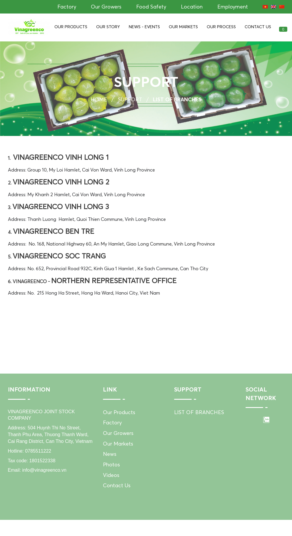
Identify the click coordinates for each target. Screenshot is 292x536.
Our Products (70, 26)
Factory (66, 6)
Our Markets (183, 26)
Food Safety (151, 6)
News (109, 460)
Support (130, 100)
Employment (232, 6)
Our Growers (106, 6)
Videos (111, 481)
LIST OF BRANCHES (199, 418)
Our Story (108, 26)
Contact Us (258, 26)
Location (192, 6)
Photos (111, 470)
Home (99, 100)
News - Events (144, 26)
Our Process (221, 26)
